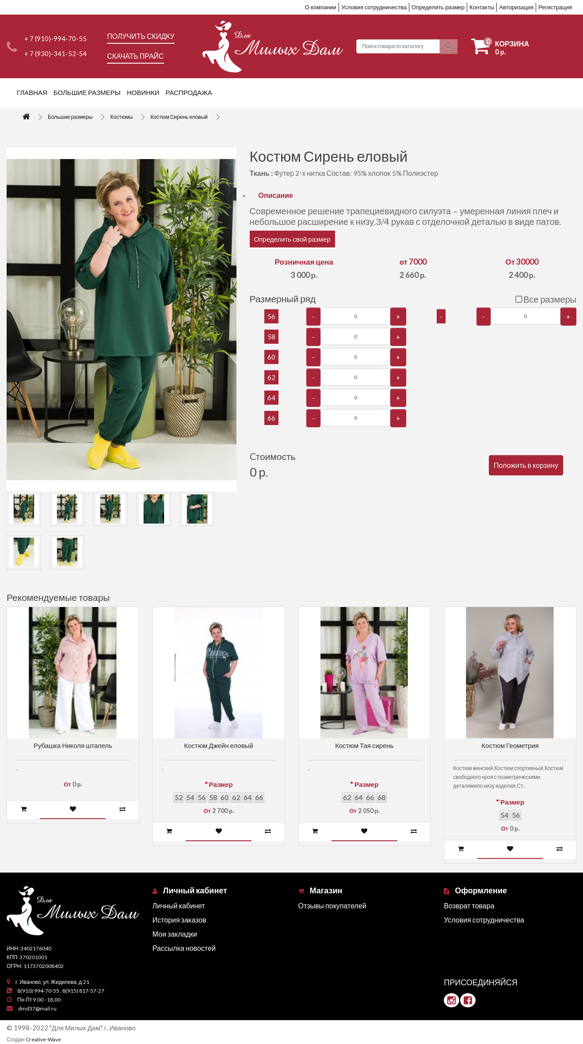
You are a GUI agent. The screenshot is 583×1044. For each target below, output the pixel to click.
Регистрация (555, 7)
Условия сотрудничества (374, 7)
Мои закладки (174, 934)
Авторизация (516, 7)
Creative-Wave (43, 1039)
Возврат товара (469, 905)
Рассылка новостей (184, 948)
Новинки (143, 92)
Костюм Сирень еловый (179, 117)
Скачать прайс (135, 56)
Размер (221, 784)
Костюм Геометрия (510, 745)
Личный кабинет (178, 905)
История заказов (179, 919)
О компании (320, 7)
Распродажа (189, 92)
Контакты (481, 7)
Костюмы (121, 117)
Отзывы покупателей (332, 905)
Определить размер (438, 7)
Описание (276, 195)
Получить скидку (141, 36)
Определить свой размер (292, 239)
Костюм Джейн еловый (218, 745)
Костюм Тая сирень (364, 745)
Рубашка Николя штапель (73, 745)
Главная (32, 92)
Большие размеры (87, 92)
